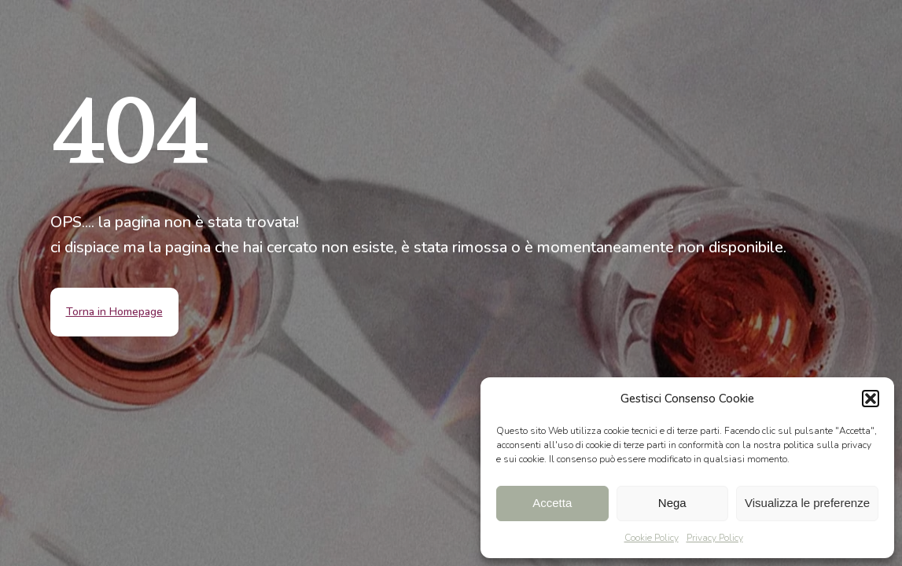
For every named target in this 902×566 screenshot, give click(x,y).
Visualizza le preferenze (807, 502)
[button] (870, 398)
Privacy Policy (715, 537)
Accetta (552, 502)
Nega (672, 502)
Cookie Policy (651, 537)
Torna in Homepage (114, 311)
